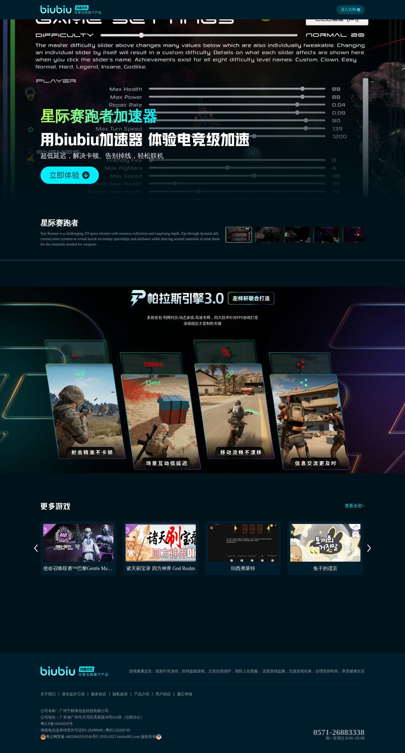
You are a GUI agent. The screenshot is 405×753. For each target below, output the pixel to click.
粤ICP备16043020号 (56, 724)
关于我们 (48, 694)
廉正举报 (184, 694)
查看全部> (354, 505)
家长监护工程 (73, 694)
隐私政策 (120, 694)
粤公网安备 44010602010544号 (68, 737)
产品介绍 (141, 694)
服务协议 (98, 694)
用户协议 (163, 694)
